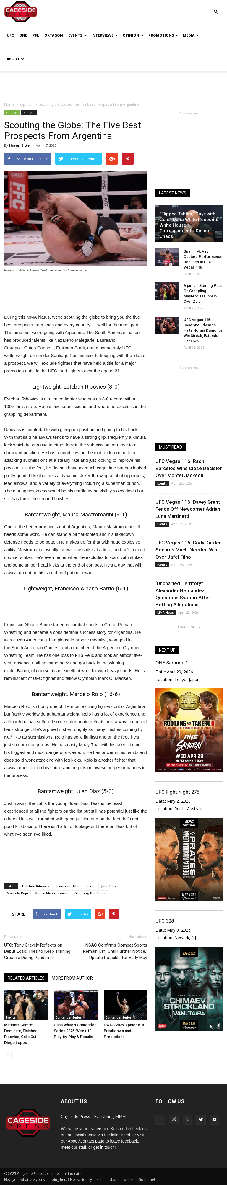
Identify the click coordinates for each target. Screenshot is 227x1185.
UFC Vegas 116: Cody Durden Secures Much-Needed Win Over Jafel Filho (188, 550)
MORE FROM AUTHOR (72, 978)
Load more (189, 626)
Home (9, 104)
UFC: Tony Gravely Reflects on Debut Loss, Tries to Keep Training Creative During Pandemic (37, 951)
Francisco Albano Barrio (75, 886)
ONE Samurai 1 (171, 663)
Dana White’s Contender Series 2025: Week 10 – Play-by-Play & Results (75, 1031)
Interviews (104, 35)
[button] (216, 7)
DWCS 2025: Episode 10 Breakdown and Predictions (124, 1031)
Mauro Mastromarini (51, 893)
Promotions (163, 35)
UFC (10, 35)
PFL (36, 35)
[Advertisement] (113, 84)
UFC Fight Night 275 (177, 792)
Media (191, 35)
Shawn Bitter (20, 145)
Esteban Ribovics (35, 886)
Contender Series (69, 1017)
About (15, 58)
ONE (23, 35)
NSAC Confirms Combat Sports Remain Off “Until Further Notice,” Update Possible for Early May (115, 951)
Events (77, 35)
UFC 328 (164, 921)
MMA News (165, 612)
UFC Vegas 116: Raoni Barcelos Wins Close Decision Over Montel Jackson (189, 468)
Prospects (29, 113)
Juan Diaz (108, 886)
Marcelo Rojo (17, 893)
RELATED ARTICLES (26, 978)
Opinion (133, 35)
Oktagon (53, 35)
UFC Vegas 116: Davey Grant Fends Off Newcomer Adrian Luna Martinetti (187, 509)
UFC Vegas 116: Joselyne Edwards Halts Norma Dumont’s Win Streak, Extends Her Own (203, 330)
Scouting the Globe (90, 893)
